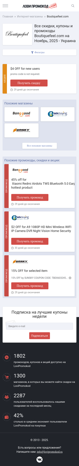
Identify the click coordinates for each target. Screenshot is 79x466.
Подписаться (39, 335)
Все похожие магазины (39, 145)
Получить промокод (30, 197)
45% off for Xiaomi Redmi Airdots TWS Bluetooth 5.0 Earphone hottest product (41, 184)
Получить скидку (28, 83)
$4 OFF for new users (25, 68)
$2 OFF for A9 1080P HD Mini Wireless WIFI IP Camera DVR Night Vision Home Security (41, 229)
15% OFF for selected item (29, 271)
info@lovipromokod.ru (50, 451)
